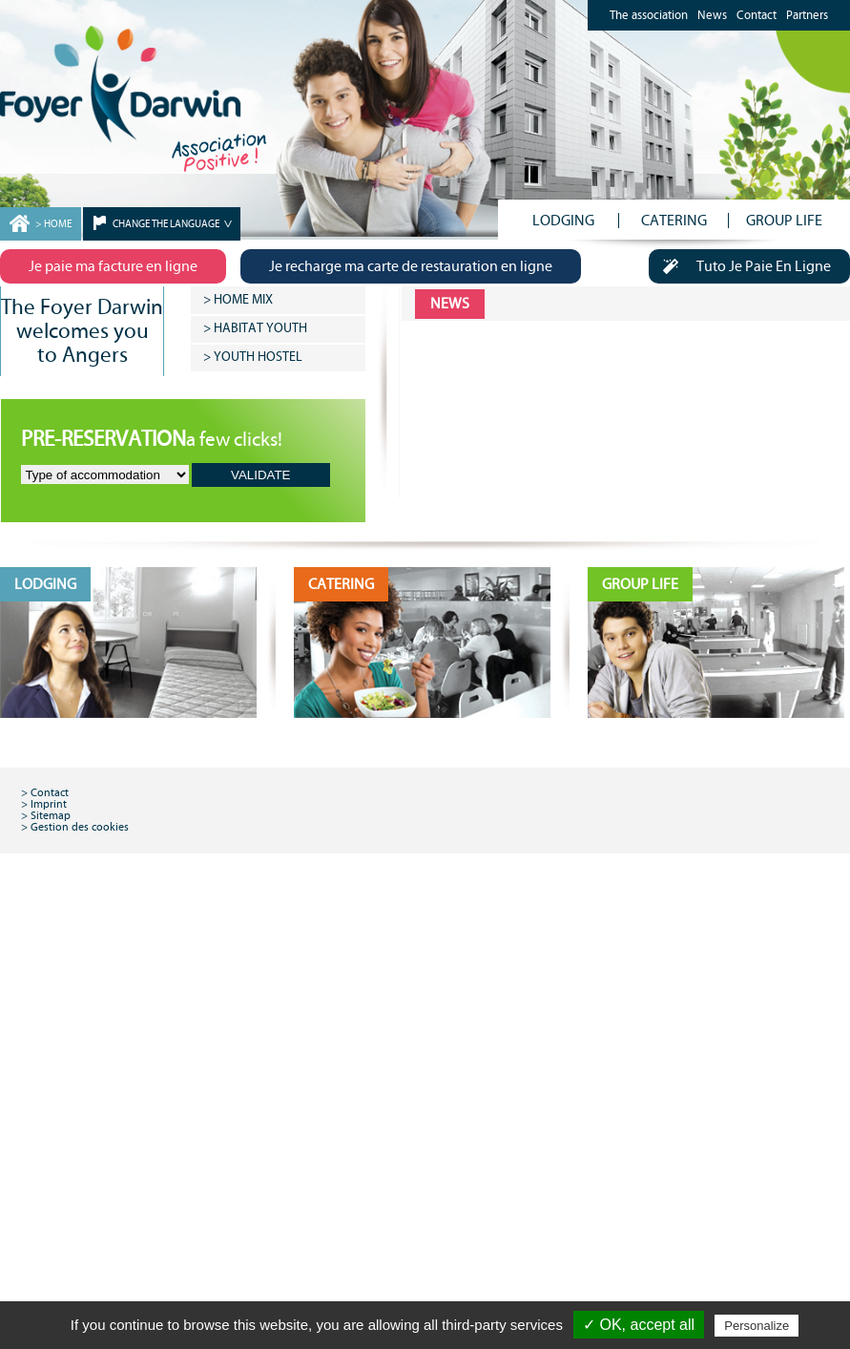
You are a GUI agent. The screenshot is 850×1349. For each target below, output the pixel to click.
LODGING (563, 220)
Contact (756, 16)
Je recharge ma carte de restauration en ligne (418, 266)
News (712, 16)
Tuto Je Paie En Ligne (740, 266)
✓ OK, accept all (639, 1325)
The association (649, 16)
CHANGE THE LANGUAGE (167, 224)
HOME (58, 224)
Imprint (49, 804)
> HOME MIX (238, 299)
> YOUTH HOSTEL (252, 357)
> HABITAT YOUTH (255, 328)
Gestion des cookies (80, 826)
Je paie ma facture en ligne (116, 266)
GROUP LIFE (784, 220)
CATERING (674, 220)
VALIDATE (260, 475)
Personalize (756, 1325)
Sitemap (51, 815)
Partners (807, 16)
